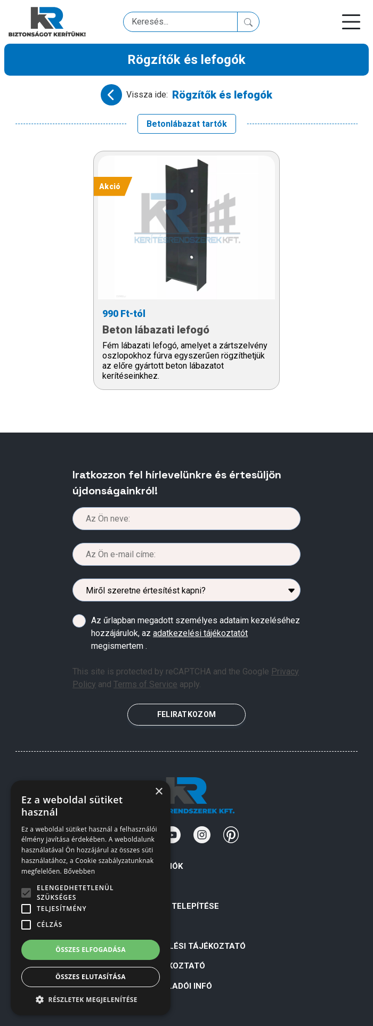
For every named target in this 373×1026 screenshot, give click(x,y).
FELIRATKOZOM (186, 714)
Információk (155, 866)
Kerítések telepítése (173, 906)
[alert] (91, 897)
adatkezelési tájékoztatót (200, 633)
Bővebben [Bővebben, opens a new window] (79, 871)
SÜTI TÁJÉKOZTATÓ (166, 966)
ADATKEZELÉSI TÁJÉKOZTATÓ (186, 946)
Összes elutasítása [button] (90, 976)
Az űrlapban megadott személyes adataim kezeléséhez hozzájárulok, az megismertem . (195, 633)
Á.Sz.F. (140, 926)
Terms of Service (145, 684)
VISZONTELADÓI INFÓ (169, 986)
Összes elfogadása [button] (90, 949)
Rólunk (143, 886)
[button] (90, 999)
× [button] (159, 792)
